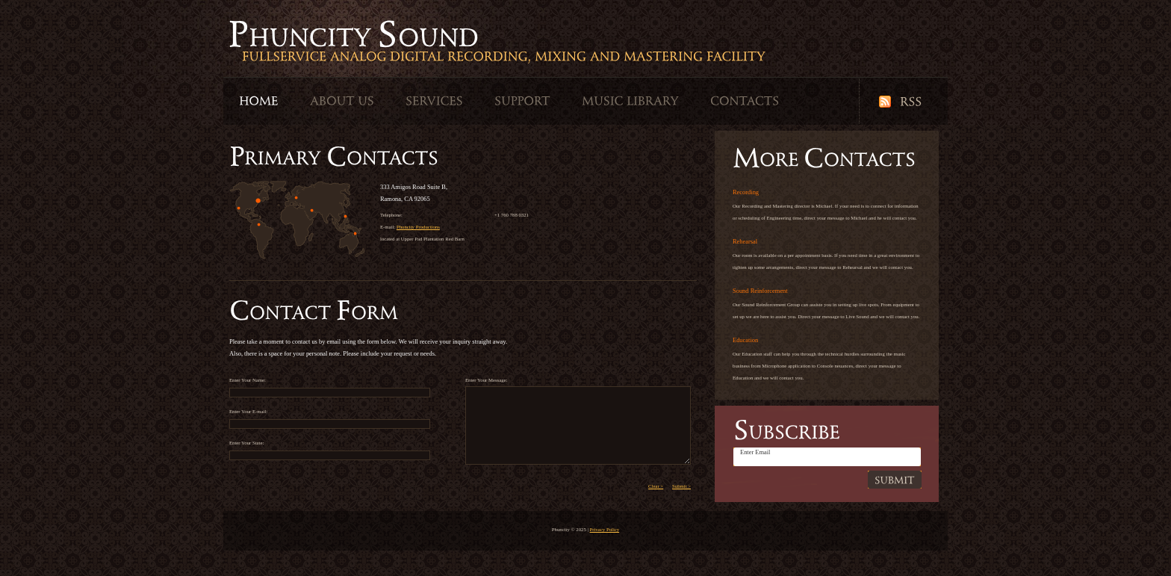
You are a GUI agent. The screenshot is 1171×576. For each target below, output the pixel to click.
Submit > (681, 486)
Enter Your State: (329, 448)
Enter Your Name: (329, 385)
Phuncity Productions (418, 226)
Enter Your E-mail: (329, 417)
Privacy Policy (605, 529)
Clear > (655, 486)
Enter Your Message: (578, 421)
